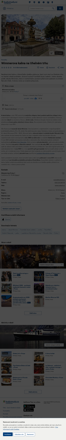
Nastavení (30, 434)
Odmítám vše (19, 434)
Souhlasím (7, 434)
